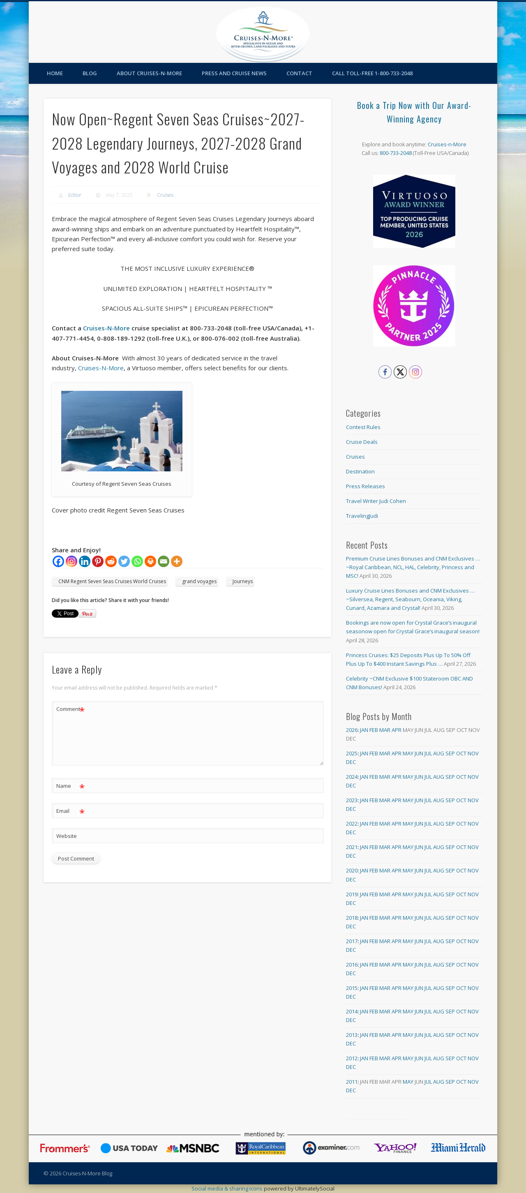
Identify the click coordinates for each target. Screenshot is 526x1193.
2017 (352, 941)
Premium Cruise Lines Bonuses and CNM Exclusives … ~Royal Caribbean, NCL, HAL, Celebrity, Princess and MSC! (413, 567)
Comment (70, 709)
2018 (352, 917)
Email (70, 811)
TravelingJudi (362, 515)
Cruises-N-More (106, 328)
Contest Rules (363, 427)
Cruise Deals (362, 441)
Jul (428, 753)
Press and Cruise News (234, 73)
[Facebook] (58, 561)
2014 (352, 1011)
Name (70, 786)
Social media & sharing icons (227, 1188)
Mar (384, 730)
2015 (352, 988)
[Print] (150, 561)
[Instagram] (71, 561)
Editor (74, 195)
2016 (352, 964)
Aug (438, 753)
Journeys (243, 581)
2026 (352, 730)
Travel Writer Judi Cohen (376, 501)
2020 (352, 870)
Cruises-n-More (447, 144)
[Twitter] (124, 561)
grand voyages (199, 581)
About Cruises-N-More (149, 73)
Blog (90, 73)
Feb (373, 730)
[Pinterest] (98, 561)
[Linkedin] (84, 561)
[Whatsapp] (137, 561)
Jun (419, 753)
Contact (299, 73)
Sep (450, 753)
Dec (351, 762)
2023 (352, 800)
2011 (352, 1081)
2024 (352, 776)
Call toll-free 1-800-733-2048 (372, 73)
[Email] (163, 561)
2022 (352, 823)
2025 (352, 753)
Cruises (165, 195)
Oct (461, 753)
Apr (396, 730)
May (408, 753)
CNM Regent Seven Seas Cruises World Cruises (112, 581)
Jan (364, 730)
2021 (352, 847)
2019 (352, 894)
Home (55, 73)
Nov (473, 753)
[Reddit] (111, 561)
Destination (360, 471)
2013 (352, 1034)
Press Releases (365, 486)
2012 (352, 1058)
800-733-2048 (396, 153)
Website (66, 836)
